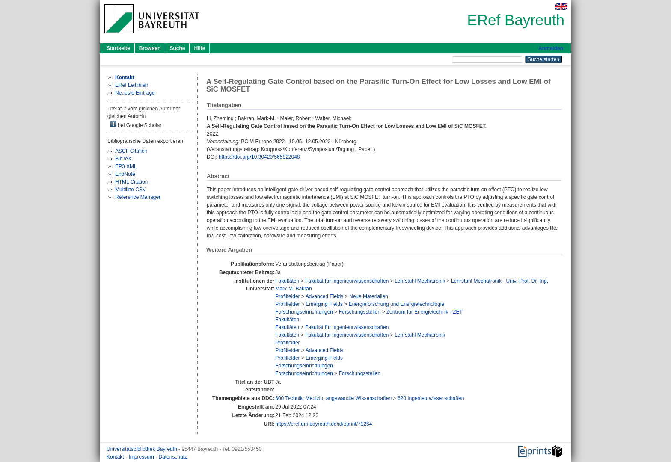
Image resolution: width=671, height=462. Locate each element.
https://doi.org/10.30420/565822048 (259, 157)
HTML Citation (131, 182)
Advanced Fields (325, 296)
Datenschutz (172, 457)
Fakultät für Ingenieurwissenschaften (347, 281)
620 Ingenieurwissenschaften (431, 398)
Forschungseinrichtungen (304, 312)
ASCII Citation (131, 151)
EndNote (125, 174)
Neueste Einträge (135, 93)
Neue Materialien (368, 296)
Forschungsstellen (359, 312)
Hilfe (199, 48)
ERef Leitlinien (131, 85)
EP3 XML (126, 166)
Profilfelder (287, 296)
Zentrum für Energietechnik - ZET (424, 312)
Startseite (118, 48)
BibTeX (123, 159)
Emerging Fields (324, 304)
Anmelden (550, 48)
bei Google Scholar (135, 124)
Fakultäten (287, 281)
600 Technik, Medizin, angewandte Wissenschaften (333, 398)
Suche (177, 48)
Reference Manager (137, 197)
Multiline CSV (130, 189)
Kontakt (116, 457)
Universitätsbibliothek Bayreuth (142, 449)
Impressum (141, 457)
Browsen (150, 48)
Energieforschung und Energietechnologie (397, 304)
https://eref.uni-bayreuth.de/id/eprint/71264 (323, 424)
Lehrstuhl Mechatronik (420, 281)
